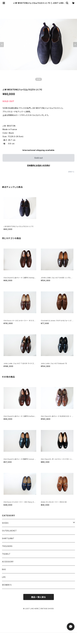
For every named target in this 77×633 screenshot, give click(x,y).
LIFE (4, 577)
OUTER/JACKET (9, 531)
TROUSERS (7, 546)
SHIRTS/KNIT (8, 538)
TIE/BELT (6, 554)
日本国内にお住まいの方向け (38, 165)
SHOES (5, 523)
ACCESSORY (8, 562)
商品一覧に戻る (38, 597)
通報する (71, 172)
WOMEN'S (7, 585)
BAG (4, 569)
